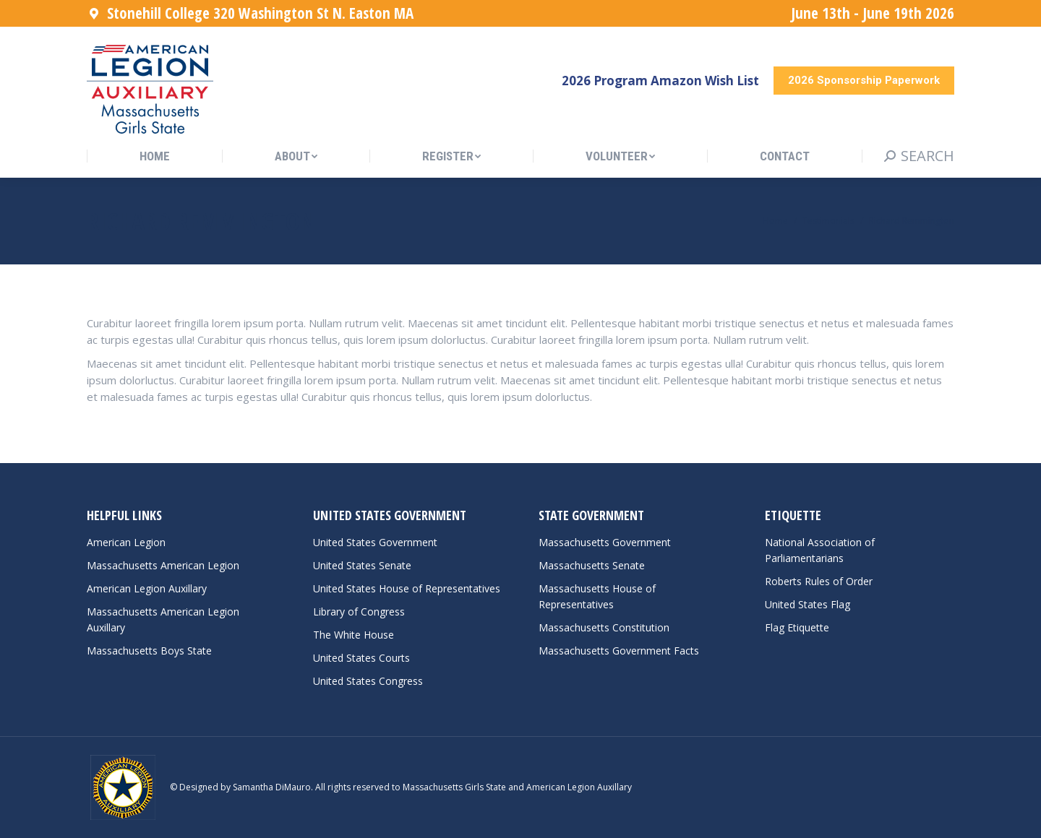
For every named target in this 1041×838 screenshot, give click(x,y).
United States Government (375, 542)
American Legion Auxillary (147, 588)
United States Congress (368, 681)
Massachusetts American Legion (163, 565)
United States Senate (362, 565)
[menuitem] (155, 156)
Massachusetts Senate (592, 565)
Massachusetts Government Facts (619, 650)
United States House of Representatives (406, 588)
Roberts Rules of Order (819, 581)
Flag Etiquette (797, 627)
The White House (353, 635)
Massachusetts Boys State (149, 650)
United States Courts (361, 658)
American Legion (126, 542)
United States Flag (807, 604)
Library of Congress (359, 611)
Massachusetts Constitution (604, 627)
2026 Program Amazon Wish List (660, 80)
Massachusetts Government (605, 542)
